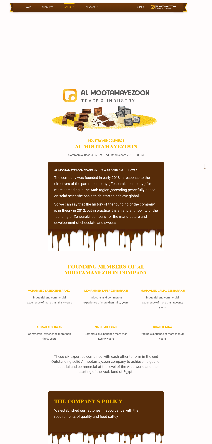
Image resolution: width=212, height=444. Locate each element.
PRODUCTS (47, 7)
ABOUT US (69, 7)
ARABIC (140, 7)
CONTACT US (92, 7)
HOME (28, 7)
